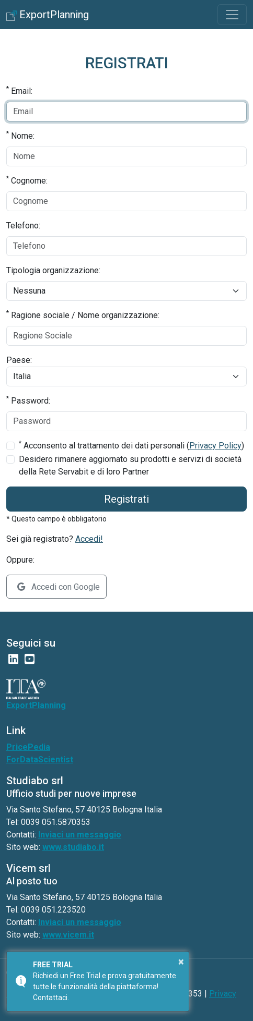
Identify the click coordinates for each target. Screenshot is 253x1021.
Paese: (19, 360)
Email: (19, 90)
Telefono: (23, 225)
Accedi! (89, 539)
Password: (28, 400)
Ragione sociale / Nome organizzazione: (82, 314)
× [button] (181, 961)
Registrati (126, 499)
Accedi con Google (58, 587)
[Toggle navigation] (232, 14)
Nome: (20, 135)
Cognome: (27, 180)
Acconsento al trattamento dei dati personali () (131, 445)
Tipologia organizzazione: (53, 270)
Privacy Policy (215, 446)
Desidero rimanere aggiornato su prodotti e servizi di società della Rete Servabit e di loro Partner (130, 465)
